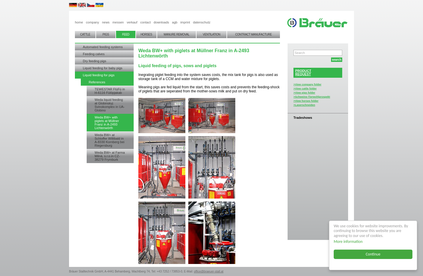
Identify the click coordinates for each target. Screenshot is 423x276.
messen (118, 22)
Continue (373, 254)
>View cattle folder (305, 88)
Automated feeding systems (103, 47)
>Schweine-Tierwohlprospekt (311, 96)
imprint (185, 22)
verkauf (132, 22)
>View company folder (307, 84)
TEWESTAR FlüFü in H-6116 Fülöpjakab (110, 90)
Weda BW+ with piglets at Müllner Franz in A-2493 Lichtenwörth (107, 123)
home (79, 22)
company (92, 22)
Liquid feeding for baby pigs (102, 68)
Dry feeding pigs (94, 61)
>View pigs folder (304, 92)
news (106, 22)
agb (174, 22)
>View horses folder (305, 100)
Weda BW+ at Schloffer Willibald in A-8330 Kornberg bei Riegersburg (110, 140)
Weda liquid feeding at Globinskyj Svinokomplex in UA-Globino (110, 105)
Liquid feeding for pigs (99, 75)
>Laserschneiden (304, 105)
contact (145, 22)
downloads (161, 22)
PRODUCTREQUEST (303, 72)
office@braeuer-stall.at (209, 271)
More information (348, 241)
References (97, 82)
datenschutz (201, 22)
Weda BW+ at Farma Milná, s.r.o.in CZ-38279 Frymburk (110, 156)
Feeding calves (94, 54)
